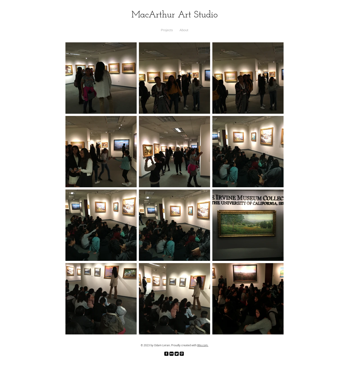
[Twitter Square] (176, 354)
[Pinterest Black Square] (182, 354)
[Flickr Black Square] (171, 354)
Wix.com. (202, 345)
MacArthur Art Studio (175, 15)
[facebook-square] (166, 354)
